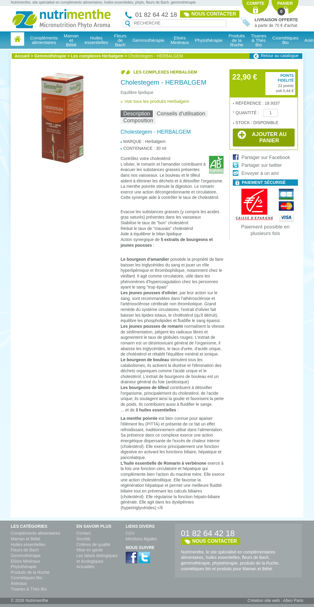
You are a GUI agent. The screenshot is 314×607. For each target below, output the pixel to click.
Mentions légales (141, 538)
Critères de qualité (93, 544)
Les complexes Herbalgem (97, 56)
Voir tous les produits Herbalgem (156, 101)
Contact (83, 533)
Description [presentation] (136, 114)
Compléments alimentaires (35, 533)
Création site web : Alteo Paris (275, 600)
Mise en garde (89, 549)
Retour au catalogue (279, 55)
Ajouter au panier (262, 137)
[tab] (137, 113)
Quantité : (248, 112)
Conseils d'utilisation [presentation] (181, 114)
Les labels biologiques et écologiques (97, 558)
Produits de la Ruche (237, 40)
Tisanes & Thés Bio (29, 589)
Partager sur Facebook (265, 157)
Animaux (19, 583)
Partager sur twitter (261, 165)
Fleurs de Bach (25, 549)
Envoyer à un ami (260, 173)
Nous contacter (213, 13)
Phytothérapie (23, 566)
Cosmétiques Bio (26, 577)
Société (83, 538)
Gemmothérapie (50, 56)
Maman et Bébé (25, 538)
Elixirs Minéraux (179, 40)
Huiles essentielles (28, 544)
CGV (130, 533)
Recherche (127, 24)
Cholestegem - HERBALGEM (155, 56)
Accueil (22, 56)
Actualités (85, 566)
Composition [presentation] (138, 120)
